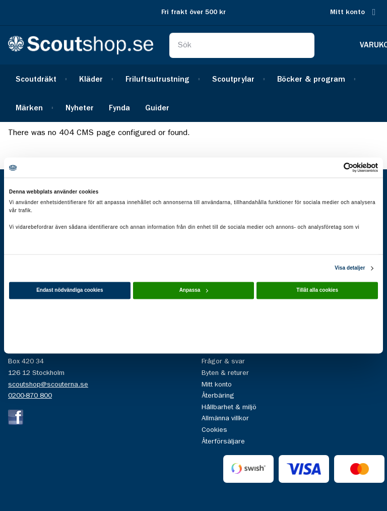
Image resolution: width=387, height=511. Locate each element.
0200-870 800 (30, 396)
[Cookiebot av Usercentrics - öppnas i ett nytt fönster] (334, 167)
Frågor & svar (223, 361)
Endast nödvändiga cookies (69, 290)
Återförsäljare (223, 441)
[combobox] (241, 45)
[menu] (193, 93)
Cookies (214, 430)
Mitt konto (347, 12)
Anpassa (194, 290)
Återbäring (218, 396)
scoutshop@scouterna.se (48, 384)
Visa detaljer (350, 268)
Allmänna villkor (225, 418)
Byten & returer (225, 373)
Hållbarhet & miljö (229, 407)
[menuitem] (40, 79)
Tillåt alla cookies (317, 290)
